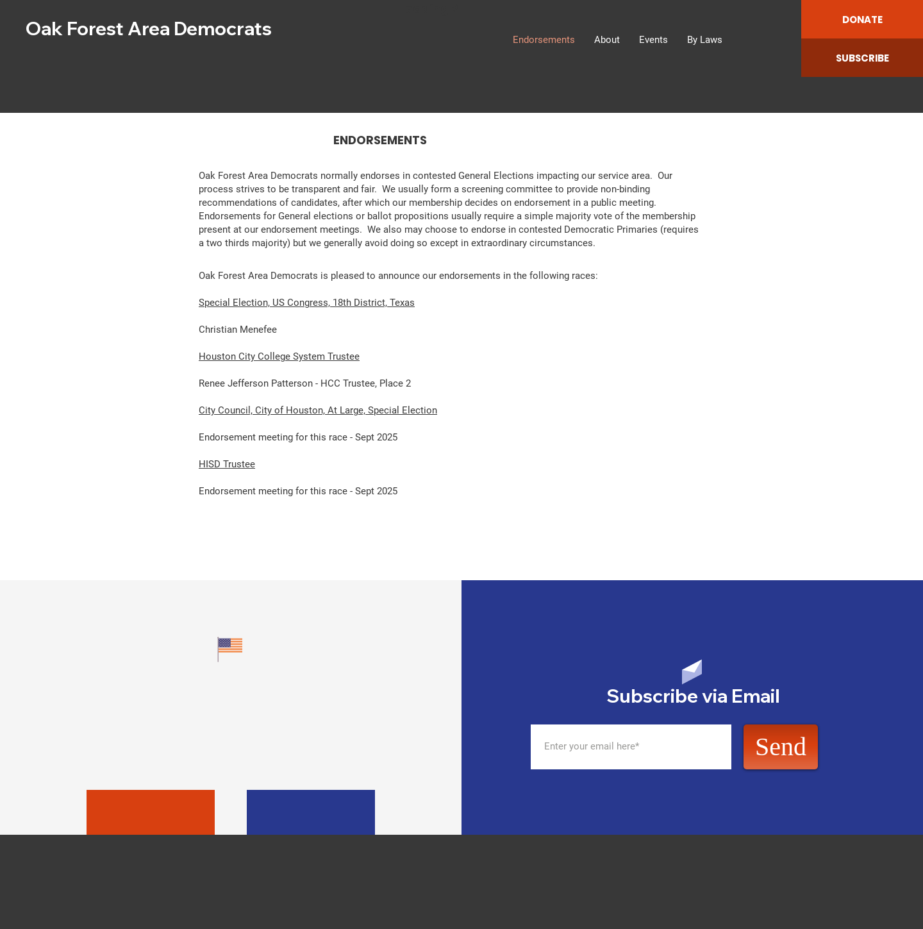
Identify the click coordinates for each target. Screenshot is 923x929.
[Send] (781, 746)
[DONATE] (862, 19)
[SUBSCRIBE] (862, 57)
